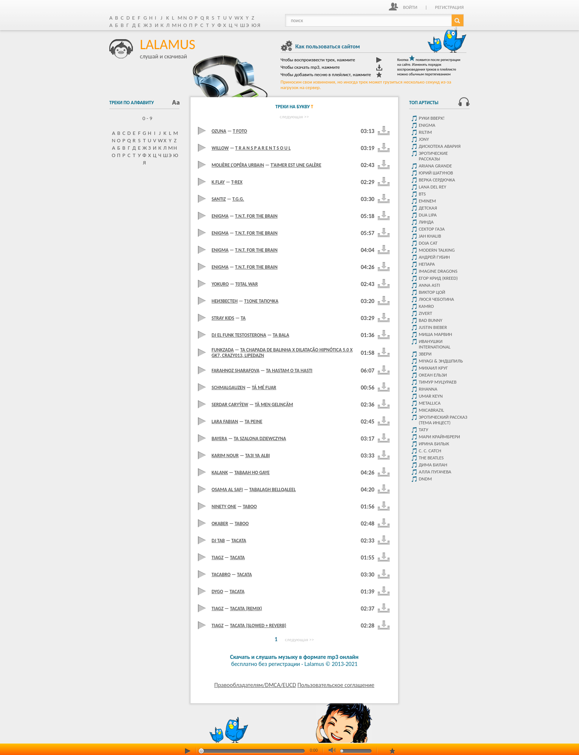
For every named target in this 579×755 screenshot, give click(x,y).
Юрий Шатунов (436, 173)
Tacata (239, 540)
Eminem (427, 201)
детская (428, 208)
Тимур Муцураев (437, 382)
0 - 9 (145, 118)
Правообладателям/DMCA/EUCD (255, 684)
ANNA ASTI (429, 285)
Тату (423, 429)
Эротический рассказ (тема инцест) (443, 419)
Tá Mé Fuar (264, 387)
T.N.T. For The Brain (256, 216)
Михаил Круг (433, 368)
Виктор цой (432, 292)
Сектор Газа (432, 229)
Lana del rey (432, 187)
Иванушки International (434, 344)
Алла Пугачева (435, 472)
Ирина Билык (434, 443)
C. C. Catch (430, 450)
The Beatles (431, 457)
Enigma (427, 125)
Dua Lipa (428, 215)
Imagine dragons (438, 271)
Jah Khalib (430, 236)
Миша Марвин (435, 334)
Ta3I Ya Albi (257, 455)
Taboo (250, 506)
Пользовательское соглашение (335, 684)
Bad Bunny (430, 320)
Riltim (425, 132)
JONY (424, 139)
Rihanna (428, 389)
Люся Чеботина (436, 299)
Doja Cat (428, 243)
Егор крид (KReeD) (438, 278)
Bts (422, 194)
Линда (426, 222)
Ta (243, 318)
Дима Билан (433, 464)
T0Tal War (246, 284)
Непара (427, 264)
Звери (425, 354)
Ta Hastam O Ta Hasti (289, 370)
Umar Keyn (431, 396)
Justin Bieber (433, 327)
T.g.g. (238, 199)
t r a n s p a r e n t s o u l (263, 148)
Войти (410, 7)
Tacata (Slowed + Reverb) (258, 625)
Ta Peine (253, 421)
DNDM (425, 479)
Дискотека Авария (439, 146)
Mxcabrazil (431, 410)
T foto (240, 131)
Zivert (425, 313)
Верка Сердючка (437, 180)
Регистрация (449, 7)
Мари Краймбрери (439, 436)
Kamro (426, 306)
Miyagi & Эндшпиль (441, 361)
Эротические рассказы (433, 155)
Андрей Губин (434, 257)
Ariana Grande (435, 166)
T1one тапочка (261, 301)
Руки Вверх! (432, 118)
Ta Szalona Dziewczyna (260, 438)
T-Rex (236, 182)
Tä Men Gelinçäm (274, 404)
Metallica (430, 403)
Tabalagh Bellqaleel (272, 489)
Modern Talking (437, 250)
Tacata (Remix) (246, 608)
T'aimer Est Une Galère (296, 165)
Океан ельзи (433, 375)
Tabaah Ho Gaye (252, 472)
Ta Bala (281, 335)
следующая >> (294, 116)
